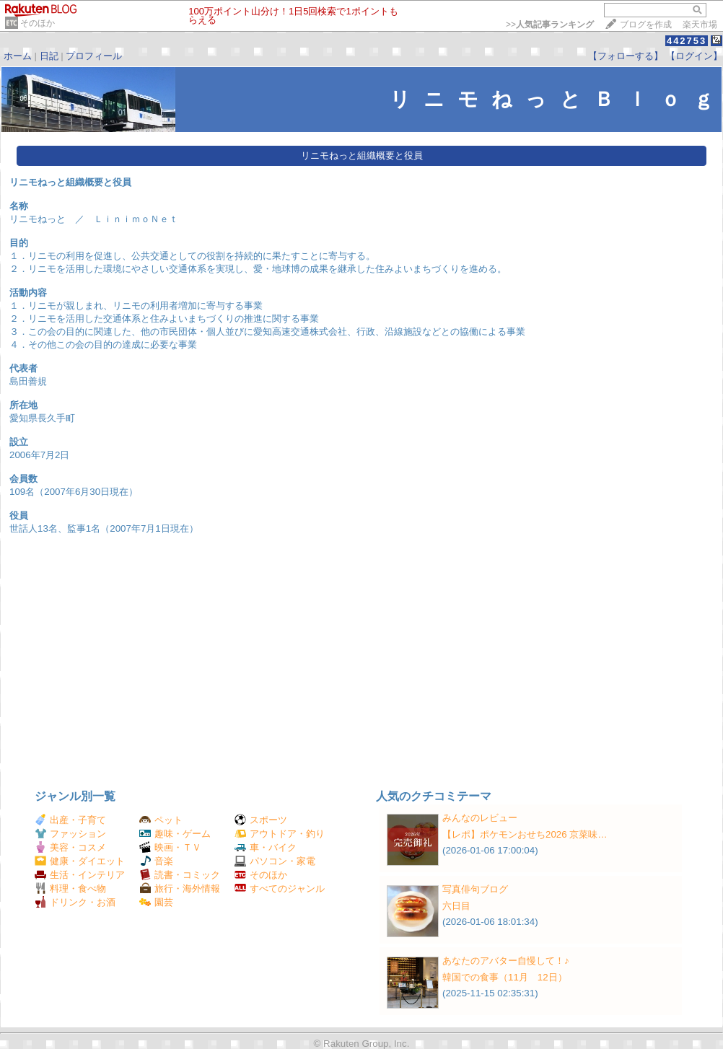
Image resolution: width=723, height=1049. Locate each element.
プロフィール (94, 56)
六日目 (456, 905)
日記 (49, 56)
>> (550, 24)
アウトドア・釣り (280, 833)
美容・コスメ (70, 847)
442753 (686, 40)
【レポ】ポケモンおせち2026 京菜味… (525, 834)
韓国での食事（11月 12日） (504, 977)
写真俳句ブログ (475, 889)
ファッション (70, 833)
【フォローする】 (625, 56)
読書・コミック (179, 874)
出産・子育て (70, 820)
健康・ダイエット (80, 861)
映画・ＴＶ (170, 847)
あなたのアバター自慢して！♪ (505, 960)
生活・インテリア (80, 874)
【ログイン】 (694, 56)
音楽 (156, 861)
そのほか (37, 23)
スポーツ (261, 820)
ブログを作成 (646, 24)
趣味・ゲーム (175, 833)
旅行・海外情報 (179, 888)
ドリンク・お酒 (75, 902)
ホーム (18, 56)
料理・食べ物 (70, 888)
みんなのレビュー (479, 817)
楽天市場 (700, 24)
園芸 (156, 902)
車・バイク (266, 847)
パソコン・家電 (275, 861)
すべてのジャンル (280, 888)
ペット (161, 820)
